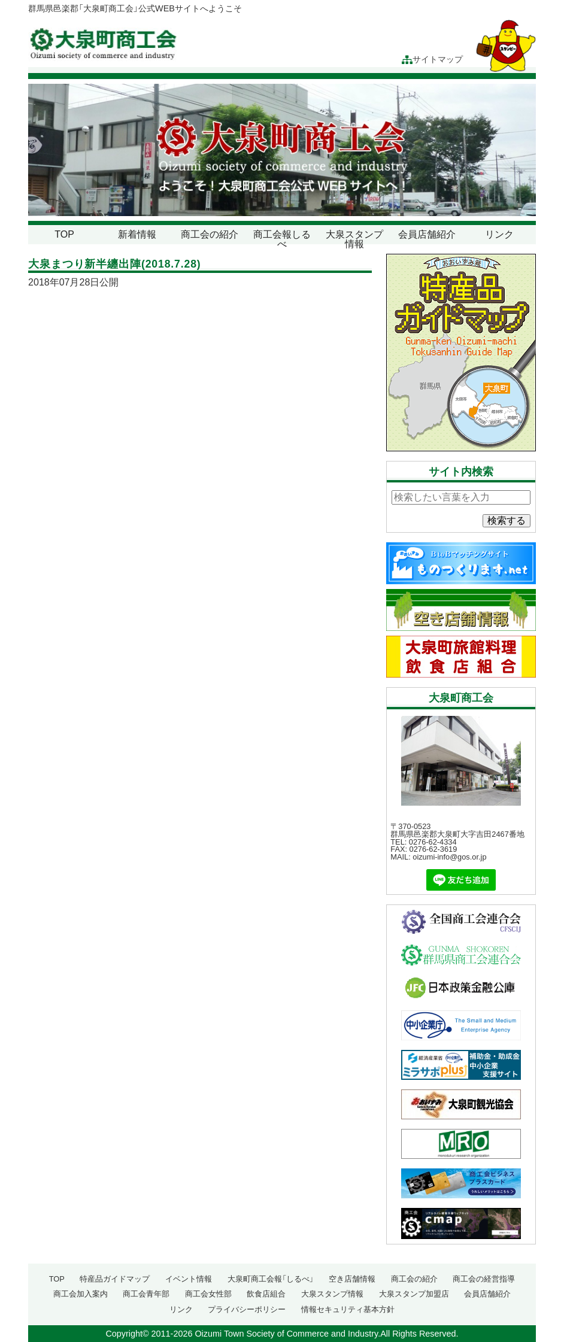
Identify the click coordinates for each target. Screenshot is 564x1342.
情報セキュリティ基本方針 (348, 1309)
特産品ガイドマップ (115, 1278)
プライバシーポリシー (247, 1309)
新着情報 (137, 234)
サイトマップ (432, 59)
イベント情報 (188, 1278)
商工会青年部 (146, 1293)
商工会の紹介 (209, 234)
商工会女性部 (208, 1293)
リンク (499, 234)
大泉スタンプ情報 (354, 239)
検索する (506, 520)
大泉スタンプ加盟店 (414, 1293)
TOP (64, 234)
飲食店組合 (266, 1293)
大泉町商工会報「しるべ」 (271, 1278)
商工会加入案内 (80, 1293)
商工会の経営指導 (484, 1278)
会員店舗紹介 (427, 234)
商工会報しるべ (282, 239)
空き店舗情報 (352, 1278)
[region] (282, 150)
